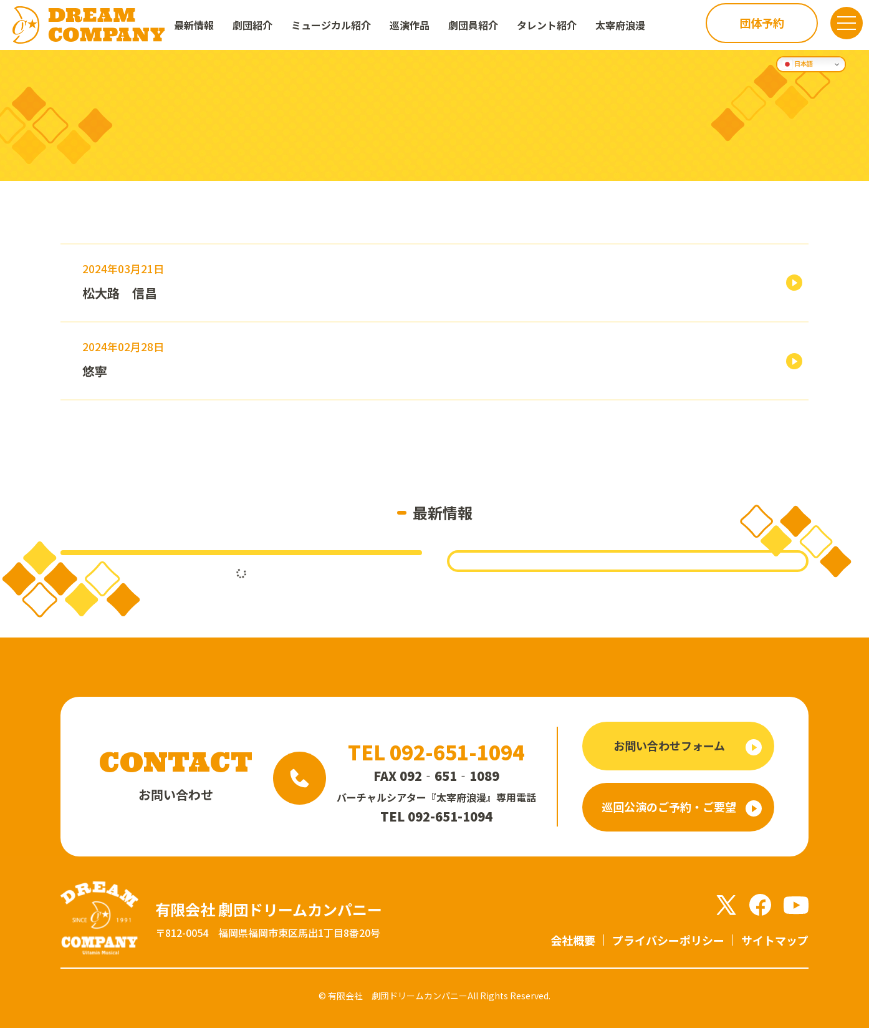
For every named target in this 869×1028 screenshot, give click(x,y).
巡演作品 (410, 24)
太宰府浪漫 (620, 24)
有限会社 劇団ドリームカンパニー (398, 995)
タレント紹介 (547, 24)
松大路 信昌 (119, 293)
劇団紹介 (252, 24)
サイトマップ (775, 940)
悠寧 (94, 371)
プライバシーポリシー (668, 940)
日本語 (797, 64)
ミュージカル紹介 (331, 24)
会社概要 (572, 940)
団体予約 (750, 24)
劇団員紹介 (473, 24)
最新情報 (194, 24)
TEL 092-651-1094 (436, 751)
